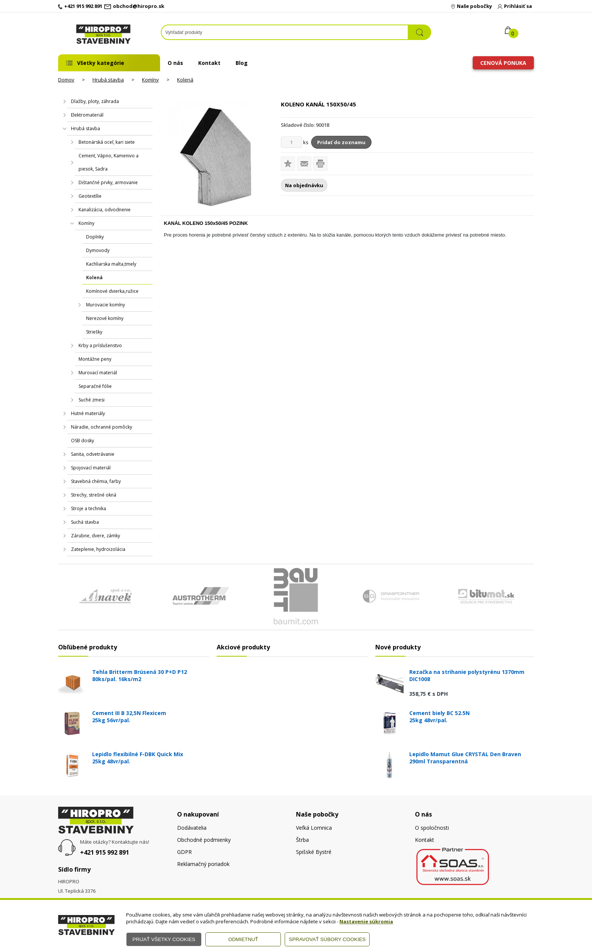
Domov (66, 79)
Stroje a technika (88, 508)
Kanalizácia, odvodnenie (105, 209)
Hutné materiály (88, 413)
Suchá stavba (85, 522)
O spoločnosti (432, 827)
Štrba (302, 839)
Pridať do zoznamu (341, 142)
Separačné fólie (95, 386)
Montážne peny (95, 359)
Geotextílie (90, 196)
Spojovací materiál (91, 467)
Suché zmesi (92, 400)
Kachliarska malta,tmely (111, 264)
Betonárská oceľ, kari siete (107, 142)
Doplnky (95, 237)
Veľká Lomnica (314, 827)
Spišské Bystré (313, 851)
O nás (175, 62)
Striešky (94, 332)
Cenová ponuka (503, 62)
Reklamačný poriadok (203, 863)
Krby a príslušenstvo (100, 345)
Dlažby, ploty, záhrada (95, 101)
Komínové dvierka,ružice (112, 291)
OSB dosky (82, 440)
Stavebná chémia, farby (96, 481)
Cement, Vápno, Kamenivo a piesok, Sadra (109, 162)
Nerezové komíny (104, 318)
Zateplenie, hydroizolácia (98, 549)
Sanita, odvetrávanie (92, 454)
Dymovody (97, 250)
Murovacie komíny (105, 304)
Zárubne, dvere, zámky (95, 535)
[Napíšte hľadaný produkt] (285, 32)
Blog (242, 62)
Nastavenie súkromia (366, 921)
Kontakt (209, 62)
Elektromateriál (87, 115)
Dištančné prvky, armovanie (108, 182)
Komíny (150, 79)
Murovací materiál (98, 372)
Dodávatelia (192, 827)
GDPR (184, 851)
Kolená (185, 79)
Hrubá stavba (108, 79)
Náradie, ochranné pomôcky (101, 427)
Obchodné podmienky (204, 839)
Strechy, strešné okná (93, 495)
